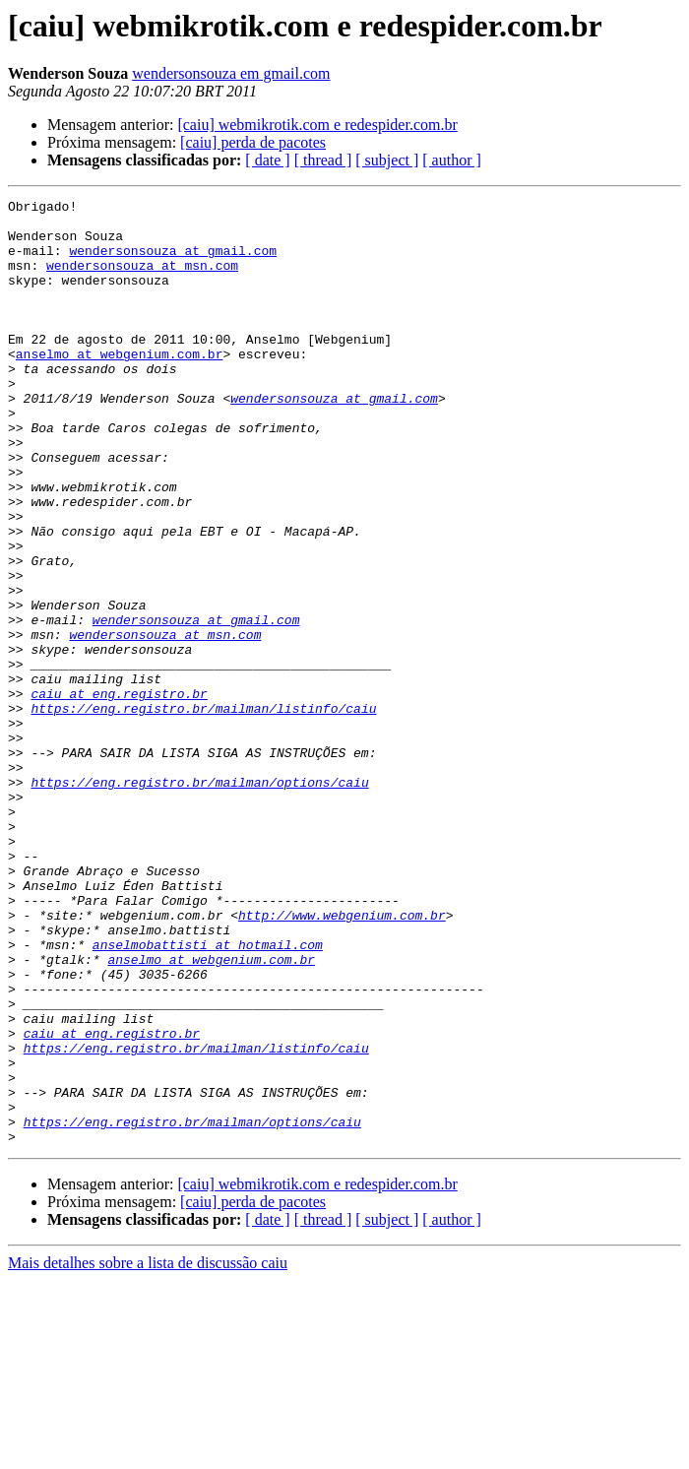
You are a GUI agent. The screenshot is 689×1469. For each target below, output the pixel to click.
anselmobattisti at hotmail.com (208, 1095)
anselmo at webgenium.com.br (119, 386)
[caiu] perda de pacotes (253, 142)
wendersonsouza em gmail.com (231, 73)
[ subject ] (386, 160)
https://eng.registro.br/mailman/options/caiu (199, 900)
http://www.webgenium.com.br (342, 1059)
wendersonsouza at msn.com (142, 279)
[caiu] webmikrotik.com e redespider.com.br (317, 124)
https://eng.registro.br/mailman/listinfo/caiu (203, 811)
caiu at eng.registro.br (119, 793)
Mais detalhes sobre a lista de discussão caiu (147, 1451)
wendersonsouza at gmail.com (173, 262)
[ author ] (451, 160)
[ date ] (267, 160)
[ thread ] (323, 160)
